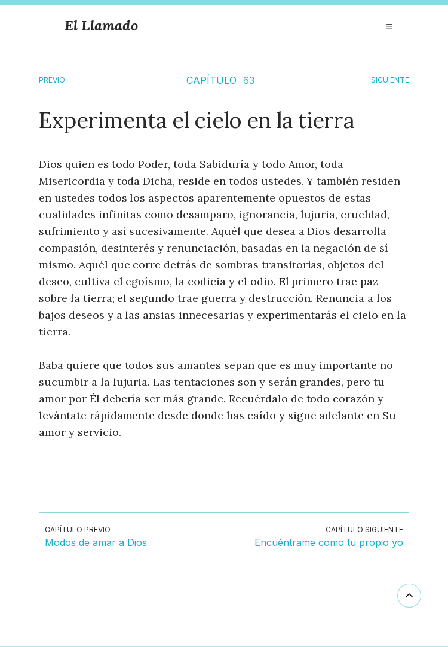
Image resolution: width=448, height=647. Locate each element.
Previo (52, 79)
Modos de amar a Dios (96, 543)
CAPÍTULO (211, 80)
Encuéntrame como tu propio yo (328, 543)
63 (248, 80)
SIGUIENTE (390, 79)
